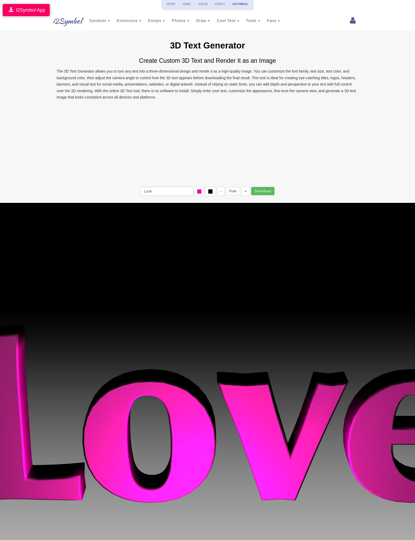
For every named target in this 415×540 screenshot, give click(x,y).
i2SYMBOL (240, 4)
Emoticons (129, 20)
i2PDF (171, 4)
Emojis (156, 20)
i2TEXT (220, 4)
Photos (180, 20)
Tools (253, 20)
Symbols (99, 20)
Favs (273, 20)
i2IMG (187, 4)
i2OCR (203, 4)
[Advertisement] (207, 143)
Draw (203, 20)
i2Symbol (67, 21)
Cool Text (228, 20)
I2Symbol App (26, 10)
